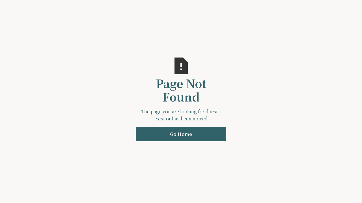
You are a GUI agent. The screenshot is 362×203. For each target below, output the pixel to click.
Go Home (181, 134)
